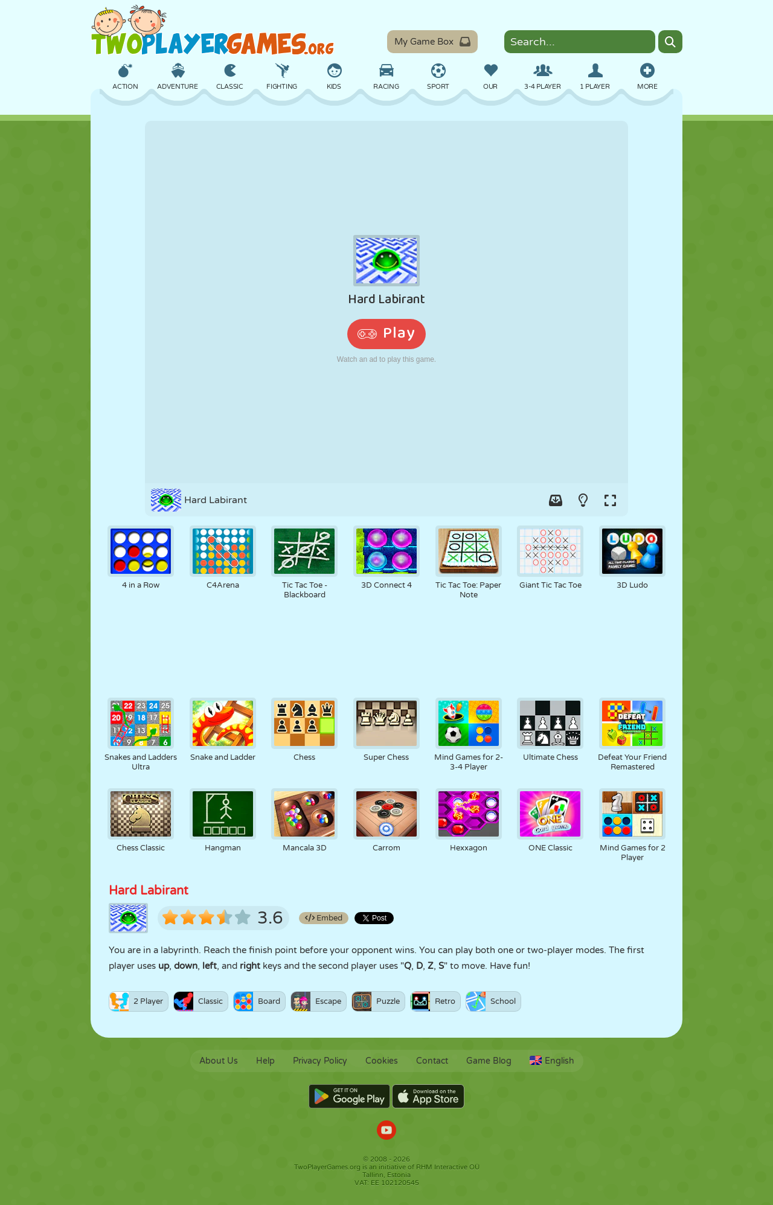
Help (265, 1061)
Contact (432, 1061)
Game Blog (489, 1061)
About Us (218, 1061)
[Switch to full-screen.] (610, 500)
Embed (323, 918)
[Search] (670, 41)
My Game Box (432, 41)
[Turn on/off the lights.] (583, 500)
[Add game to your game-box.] (556, 500)
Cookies (381, 1061)
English (552, 1061)
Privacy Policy (320, 1061)
